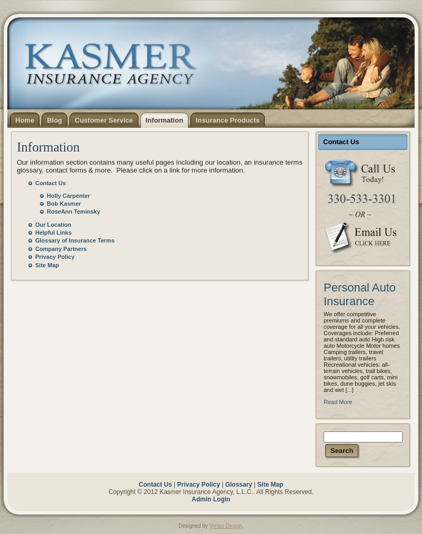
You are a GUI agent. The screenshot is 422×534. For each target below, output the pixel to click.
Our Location (53, 224)
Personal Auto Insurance (360, 294)
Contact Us (50, 183)
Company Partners (61, 249)
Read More (338, 402)
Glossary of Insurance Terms (75, 240)
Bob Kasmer (64, 203)
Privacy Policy (55, 257)
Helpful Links (53, 232)
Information (48, 147)
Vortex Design (225, 526)
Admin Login (211, 499)
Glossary (238, 484)
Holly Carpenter (68, 196)
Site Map (47, 265)
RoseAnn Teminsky (73, 211)
